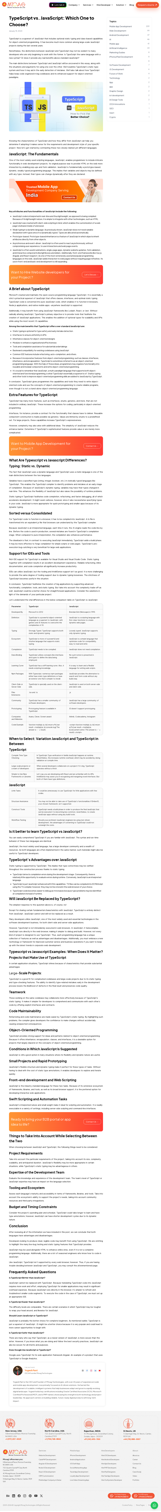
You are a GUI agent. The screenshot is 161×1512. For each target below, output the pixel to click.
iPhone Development (78, 1455)
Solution (121, 5)
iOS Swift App (75, 1464)
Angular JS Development (48, 1464)
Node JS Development (47, 1468)
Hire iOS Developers (108, 1455)
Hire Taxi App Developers (110, 1476)
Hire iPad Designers (108, 1472)
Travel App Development (79, 1472)
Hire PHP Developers (108, 1468)
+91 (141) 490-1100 (92, 1439)
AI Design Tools (116, 99)
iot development (116, 95)
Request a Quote (148, 5)
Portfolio (136, 1480)
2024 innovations (117, 104)
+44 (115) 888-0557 (131, 1439)
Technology (114, 78)
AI (110, 39)
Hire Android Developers (110, 1459)
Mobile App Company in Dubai (50, 1480)
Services (88, 5)
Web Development (117, 30)
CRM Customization (46, 1476)
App (111, 82)
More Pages (140, 1505)
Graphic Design (116, 91)
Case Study (137, 1472)
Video (135, 1476)
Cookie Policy (127, 1505)
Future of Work (116, 73)
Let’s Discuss (91, 274)
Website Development (47, 1455)
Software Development (120, 65)
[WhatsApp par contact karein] (154, 1505)
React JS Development (47, 1472)
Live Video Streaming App (79, 1480)
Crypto (112, 117)
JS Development (116, 69)
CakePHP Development (47, 1459)
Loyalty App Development (79, 1476)
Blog (131, 5)
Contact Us (92, 446)
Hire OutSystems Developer (111, 1480)
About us (136, 1455)
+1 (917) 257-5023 (13, 1439)
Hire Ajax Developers (108, 1464)
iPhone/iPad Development (121, 57)
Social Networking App (78, 1468)
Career (135, 1459)
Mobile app (114, 43)
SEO (111, 108)
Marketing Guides (117, 52)
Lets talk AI (57, 5)
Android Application (77, 1459)
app (111, 86)
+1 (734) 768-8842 (53, 1439)
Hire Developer (105, 5)
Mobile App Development (120, 26)
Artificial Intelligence (118, 48)
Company (74, 5)
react (111, 112)
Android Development (119, 35)
